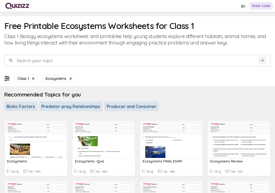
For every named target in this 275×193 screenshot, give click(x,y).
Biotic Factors (20, 106)
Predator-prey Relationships (70, 106)
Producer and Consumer (132, 106)
